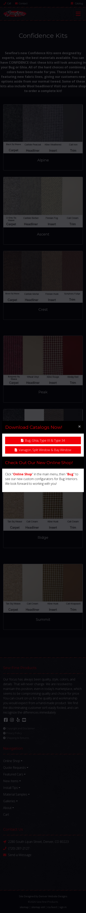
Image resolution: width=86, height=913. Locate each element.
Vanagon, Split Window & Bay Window (43, 450)
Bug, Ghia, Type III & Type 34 (43, 440)
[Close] (79, 426)
